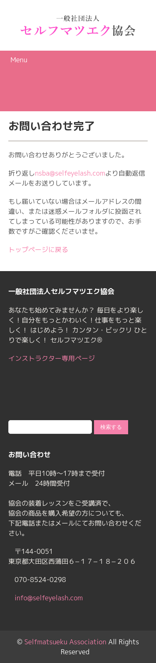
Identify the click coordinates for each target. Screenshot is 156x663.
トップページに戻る (38, 249)
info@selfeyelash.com (49, 597)
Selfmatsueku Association (65, 641)
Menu (18, 59)
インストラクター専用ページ (51, 358)
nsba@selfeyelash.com (70, 173)
